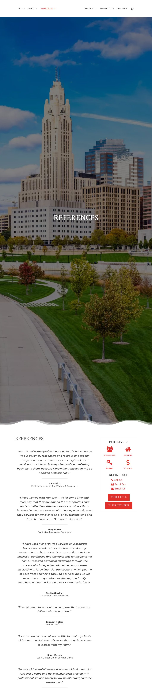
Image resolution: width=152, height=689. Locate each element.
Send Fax (120, 484)
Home (18, 3)
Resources (43, 3)
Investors (128, 464)
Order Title (111, 3)
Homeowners (109, 451)
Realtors (128, 451)
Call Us (118, 479)
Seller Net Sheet (118, 505)
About (27, 3)
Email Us (119, 488)
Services (93, 3)
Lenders (109, 464)
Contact (126, 3)
